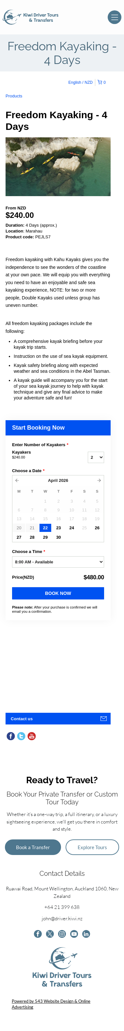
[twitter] (50, 934)
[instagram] (62, 934)
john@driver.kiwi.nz (62, 918)
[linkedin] (86, 934)
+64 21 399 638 (62, 907)
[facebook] (38, 934)
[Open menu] (114, 17)
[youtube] (74, 934)
